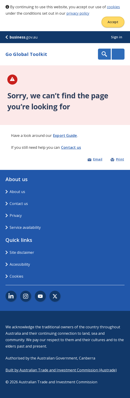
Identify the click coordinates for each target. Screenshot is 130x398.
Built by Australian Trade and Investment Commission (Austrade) (61, 370)
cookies (113, 6)
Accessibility (20, 264)
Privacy (16, 215)
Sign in (117, 37)
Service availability (25, 227)
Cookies (16, 276)
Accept (113, 22)
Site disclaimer (22, 252)
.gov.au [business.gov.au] (21, 37)
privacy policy (77, 13)
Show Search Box (104, 54)
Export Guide (65, 135)
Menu (118, 54)
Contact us (71, 147)
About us (17, 191)
